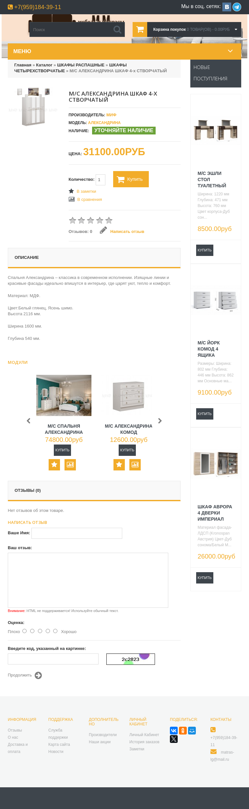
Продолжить (25, 675)
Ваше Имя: (19, 532)
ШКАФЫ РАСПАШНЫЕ (80, 65)
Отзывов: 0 (80, 231)
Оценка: (16, 622)
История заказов (144, 742)
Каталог (44, 65)
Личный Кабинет (144, 735)
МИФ (111, 114)
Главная (22, 65)
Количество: (87, 179)
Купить (130, 179)
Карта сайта (59, 744)
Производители (103, 735)
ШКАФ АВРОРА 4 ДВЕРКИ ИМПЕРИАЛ (215, 513)
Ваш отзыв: (20, 547)
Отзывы (15, 730)
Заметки (136, 749)
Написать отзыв (122, 231)
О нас (13, 737)
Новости (55, 751)
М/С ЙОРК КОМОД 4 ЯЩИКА (209, 349)
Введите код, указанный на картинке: (47, 648)
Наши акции (100, 742)
